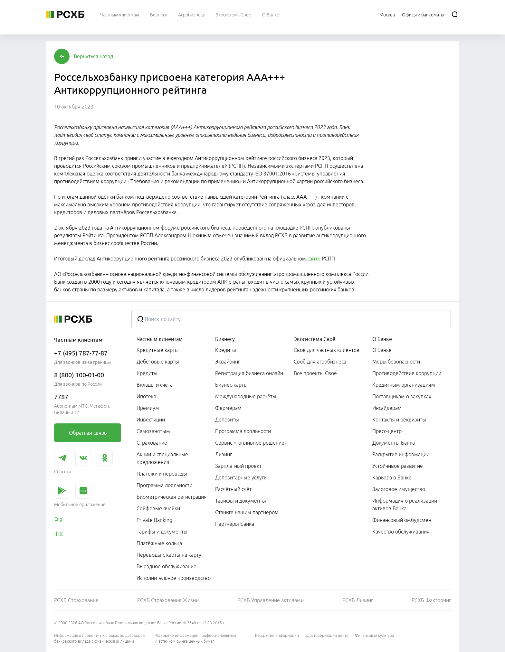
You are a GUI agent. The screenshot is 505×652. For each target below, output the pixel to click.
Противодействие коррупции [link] (406, 373)
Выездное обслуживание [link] (166, 566)
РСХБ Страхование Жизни (168, 600)
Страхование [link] (152, 443)
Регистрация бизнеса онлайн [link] (249, 373)
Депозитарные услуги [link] (241, 477)
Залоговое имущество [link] (398, 489)
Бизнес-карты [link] (231, 385)
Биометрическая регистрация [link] (172, 497)
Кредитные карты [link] (158, 350)
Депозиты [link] (227, 419)
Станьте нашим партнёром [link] (247, 512)
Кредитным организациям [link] (403, 385)
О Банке (382, 339)
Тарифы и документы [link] (162, 531)
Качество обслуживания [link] (401, 531)
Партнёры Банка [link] (234, 524)
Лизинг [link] (223, 454)
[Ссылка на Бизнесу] (159, 14)
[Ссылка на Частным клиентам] (120, 14)
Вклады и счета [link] (155, 385)
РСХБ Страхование (76, 600)
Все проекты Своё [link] (315, 373)
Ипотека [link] (146, 396)
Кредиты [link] (147, 373)
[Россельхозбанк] (65, 14)
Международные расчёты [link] (245, 396)
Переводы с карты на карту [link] (169, 555)
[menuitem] (120, 14)
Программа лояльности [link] (164, 485)
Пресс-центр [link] (387, 431)
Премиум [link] (148, 408)
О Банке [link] (382, 350)
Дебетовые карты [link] (158, 361)
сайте (313, 258)
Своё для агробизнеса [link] (320, 361)
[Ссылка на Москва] (387, 14)
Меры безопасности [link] (396, 361)
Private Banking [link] (154, 520)
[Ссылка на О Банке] (271, 14)
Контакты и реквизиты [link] (399, 419)
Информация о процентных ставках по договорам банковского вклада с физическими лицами (99, 638)
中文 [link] (58, 533)
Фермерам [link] (228, 408)
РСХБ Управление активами (270, 600)
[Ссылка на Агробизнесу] (191, 14)
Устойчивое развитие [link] (397, 466)
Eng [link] (58, 519)
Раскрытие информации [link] (400, 454)
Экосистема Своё (314, 339)
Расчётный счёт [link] (233, 489)
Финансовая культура (374, 635)
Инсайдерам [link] (387, 408)
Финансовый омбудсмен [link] (401, 520)
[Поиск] (455, 14)
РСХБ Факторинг (431, 600)
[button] (93, 56)
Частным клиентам (160, 339)
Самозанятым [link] (153, 431)
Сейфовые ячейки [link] (158, 508)
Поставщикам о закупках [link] (401, 396)
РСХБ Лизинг (357, 600)
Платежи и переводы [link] (162, 474)
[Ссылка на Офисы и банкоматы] (423, 14)
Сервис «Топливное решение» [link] (251, 443)
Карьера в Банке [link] (392, 477)
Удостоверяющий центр (326, 635)
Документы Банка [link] (393, 443)
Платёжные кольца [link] (159, 543)
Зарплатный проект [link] (238, 466)
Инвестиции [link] (151, 419)
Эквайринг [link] (227, 361)
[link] (87, 432)
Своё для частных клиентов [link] (326, 350)
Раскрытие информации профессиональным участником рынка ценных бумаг (195, 638)
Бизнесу (225, 339)
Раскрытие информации (277, 635)
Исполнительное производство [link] (174, 578)
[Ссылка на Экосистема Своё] (233, 14)
